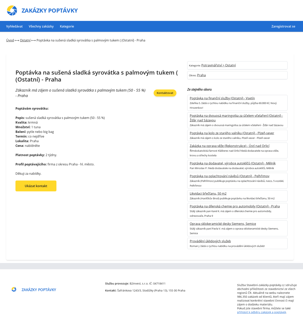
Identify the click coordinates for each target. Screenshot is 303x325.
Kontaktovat (165, 93)
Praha (201, 75)
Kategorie (67, 26)
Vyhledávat (14, 26)
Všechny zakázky (41, 26)
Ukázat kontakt (36, 186)
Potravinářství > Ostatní (218, 65)
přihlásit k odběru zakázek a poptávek (261, 312)
